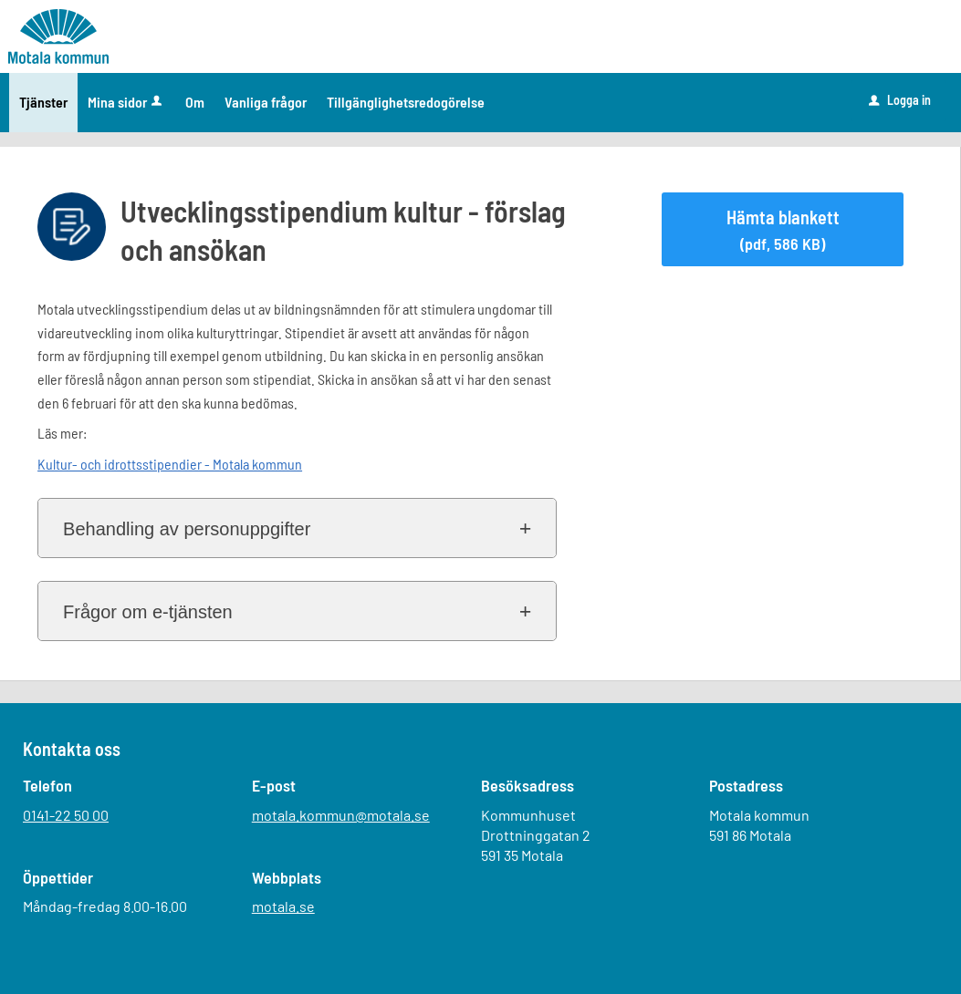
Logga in (900, 100)
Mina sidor (126, 101)
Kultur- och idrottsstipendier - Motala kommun (169, 463)
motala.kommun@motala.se (341, 814)
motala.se (283, 906)
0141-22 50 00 (66, 814)
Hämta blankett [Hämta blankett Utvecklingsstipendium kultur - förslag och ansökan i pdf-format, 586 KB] (783, 230)
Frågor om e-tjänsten (148, 612)
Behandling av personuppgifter (186, 529)
